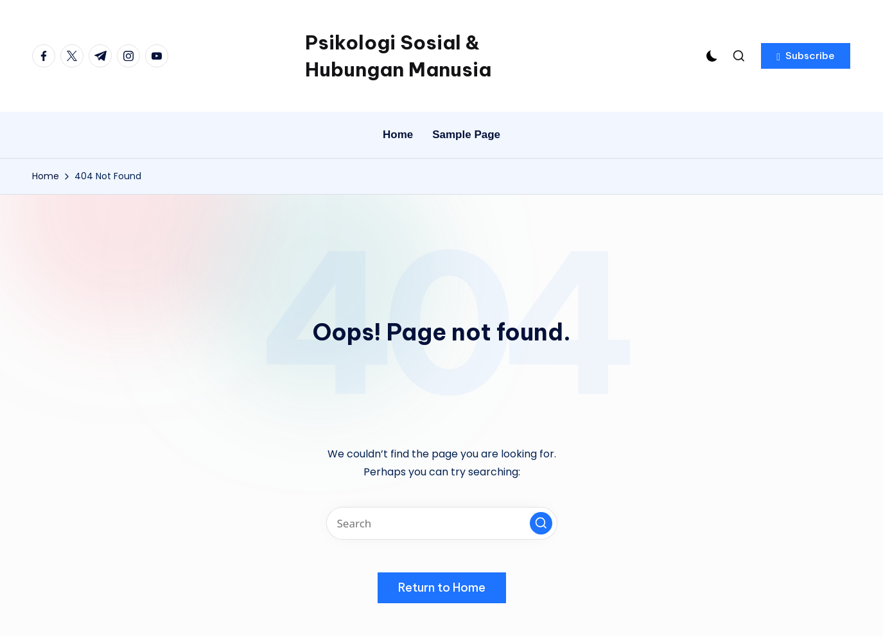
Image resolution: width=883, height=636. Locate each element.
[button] (805, 55)
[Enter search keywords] (441, 523)
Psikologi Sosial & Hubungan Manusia (398, 56)
